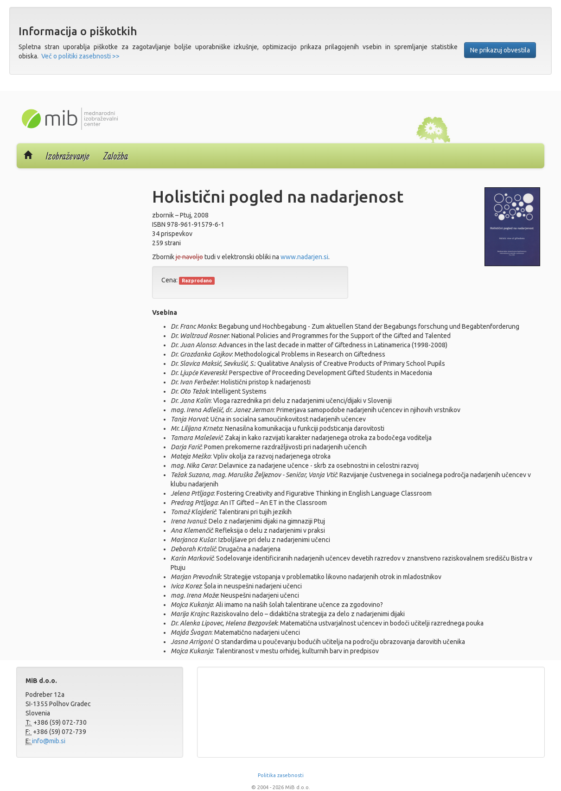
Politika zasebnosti (281, 775)
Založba (115, 155)
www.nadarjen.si (304, 257)
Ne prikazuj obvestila (500, 50)
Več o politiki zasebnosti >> (80, 56)
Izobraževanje (67, 155)
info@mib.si (48, 741)
